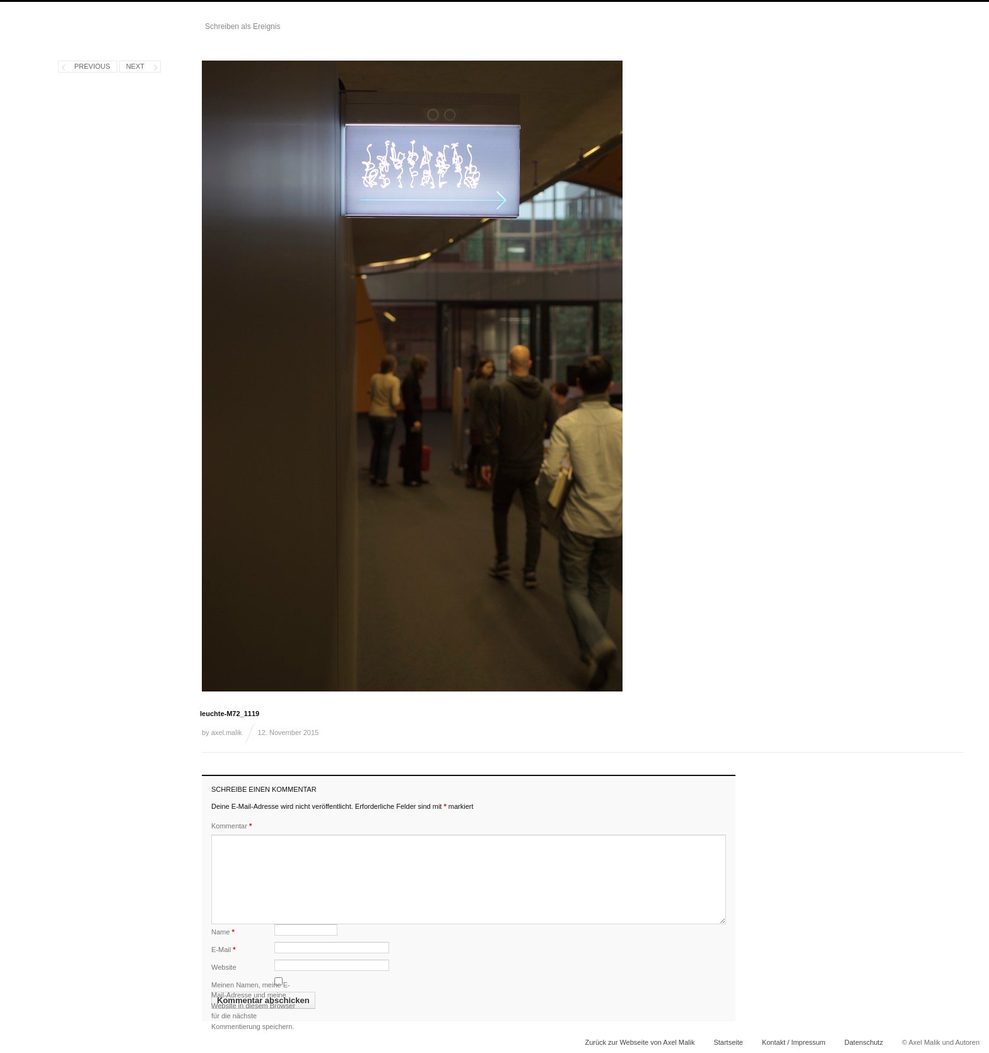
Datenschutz (864, 1042)
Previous (92, 66)
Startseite (727, 1042)
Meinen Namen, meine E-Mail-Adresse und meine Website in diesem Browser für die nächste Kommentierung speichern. (253, 1005)
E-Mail (223, 949)
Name (223, 932)
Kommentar (231, 826)
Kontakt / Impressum (794, 1042)
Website (224, 967)
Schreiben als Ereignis (242, 26)
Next (135, 66)
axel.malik (226, 732)
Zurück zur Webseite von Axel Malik (639, 1042)
